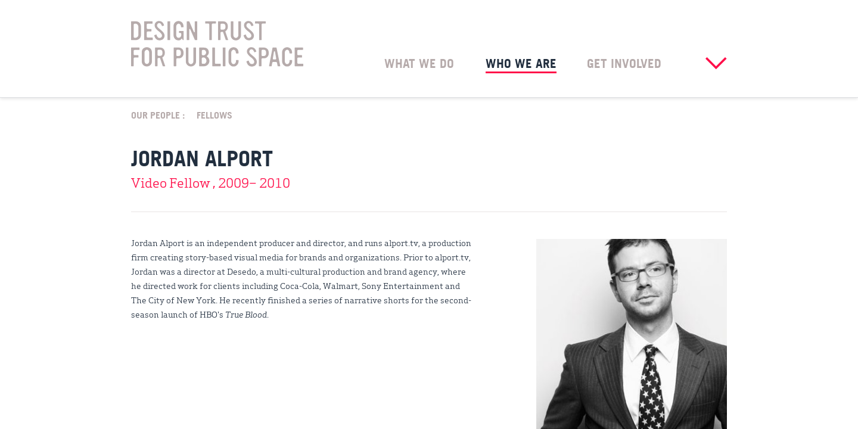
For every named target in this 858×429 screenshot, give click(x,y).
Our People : (158, 114)
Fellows (214, 114)
